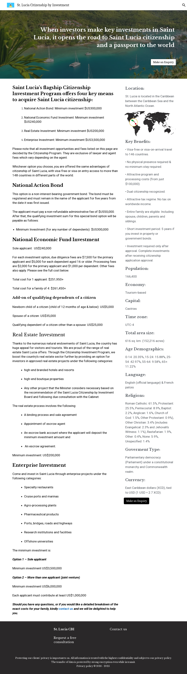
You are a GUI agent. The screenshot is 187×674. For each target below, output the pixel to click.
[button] (182, 5)
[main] (100, 41)
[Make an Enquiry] (163, 62)
